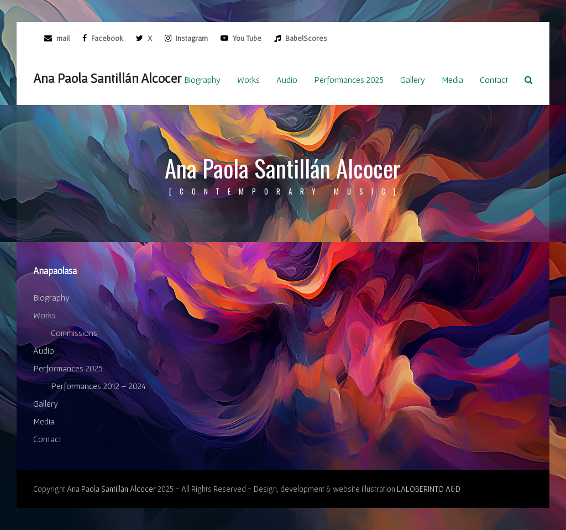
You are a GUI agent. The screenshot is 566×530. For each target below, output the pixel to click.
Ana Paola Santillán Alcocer (107, 78)
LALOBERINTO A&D (428, 489)
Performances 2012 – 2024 (98, 386)
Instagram (191, 38)
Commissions (74, 333)
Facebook (106, 38)
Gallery (45, 403)
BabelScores (305, 38)
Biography (51, 297)
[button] (528, 79)
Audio (43, 350)
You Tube (246, 38)
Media (44, 421)
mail (63, 38)
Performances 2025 (68, 368)
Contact (47, 439)
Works (44, 315)
